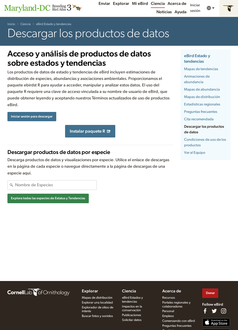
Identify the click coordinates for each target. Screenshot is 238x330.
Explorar (121, 4)
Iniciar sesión (195, 8)
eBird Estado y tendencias (53, 24)
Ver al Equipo (194, 152)
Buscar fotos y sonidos (97, 316)
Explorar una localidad (97, 302)
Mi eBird (140, 4)
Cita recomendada (199, 119)
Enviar (104, 4)
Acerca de (177, 4)
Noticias (164, 12)
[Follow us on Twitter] (214, 311)
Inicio (11, 24)
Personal (168, 311)
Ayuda (180, 12)
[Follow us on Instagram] (223, 311)
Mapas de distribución (202, 97)
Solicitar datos (132, 320)
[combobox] (55, 185)
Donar (210, 293)
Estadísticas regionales (202, 104)
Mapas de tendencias (201, 69)
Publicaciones (131, 315)
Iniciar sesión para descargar (32, 116)
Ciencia (158, 4)
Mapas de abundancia (202, 89)
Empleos (168, 316)
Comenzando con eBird (178, 321)
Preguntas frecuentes (200, 112)
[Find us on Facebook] (205, 311)
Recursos (168, 297)
